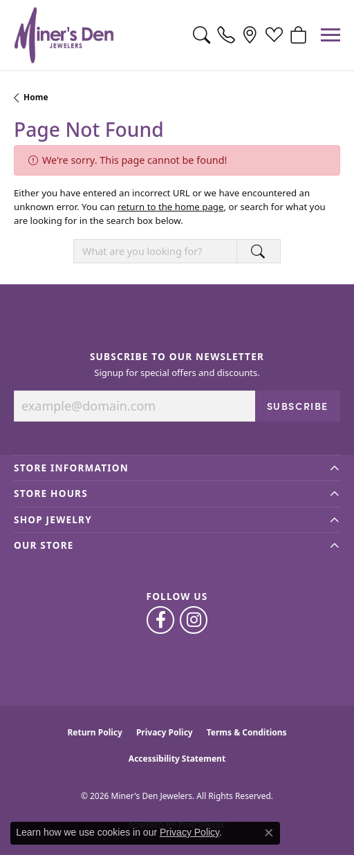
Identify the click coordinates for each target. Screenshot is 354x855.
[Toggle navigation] (330, 35)
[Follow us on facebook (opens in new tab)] (160, 620)
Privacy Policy (164, 732)
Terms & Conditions (247, 732)
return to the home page (171, 206)
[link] (225, 35)
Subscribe (297, 406)
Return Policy (94, 732)
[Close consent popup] (269, 833)
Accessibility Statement (177, 758)
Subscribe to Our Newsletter (177, 356)
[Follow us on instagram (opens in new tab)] (193, 620)
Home (36, 97)
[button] (201, 35)
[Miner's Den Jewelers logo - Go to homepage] (64, 35)
